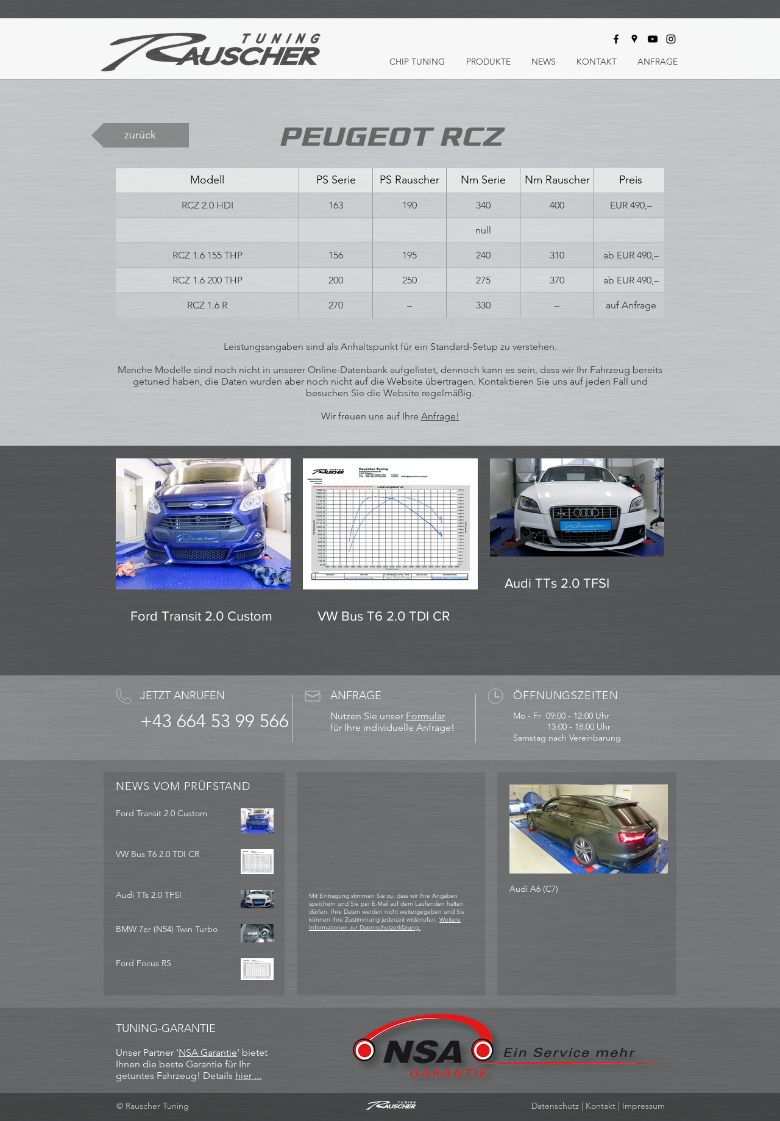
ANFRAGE (355, 695)
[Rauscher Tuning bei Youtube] (653, 39)
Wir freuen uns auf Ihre (371, 416)
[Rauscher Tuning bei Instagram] (671, 39)
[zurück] (140, 135)
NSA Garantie (208, 1052)
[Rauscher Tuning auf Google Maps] (634, 39)
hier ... (248, 1075)
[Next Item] (648, 829)
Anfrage (438, 416)
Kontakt (600, 1105)
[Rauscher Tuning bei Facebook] (616, 39)
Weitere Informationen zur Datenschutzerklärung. (385, 923)
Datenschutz (555, 1105)
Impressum (643, 1105)
